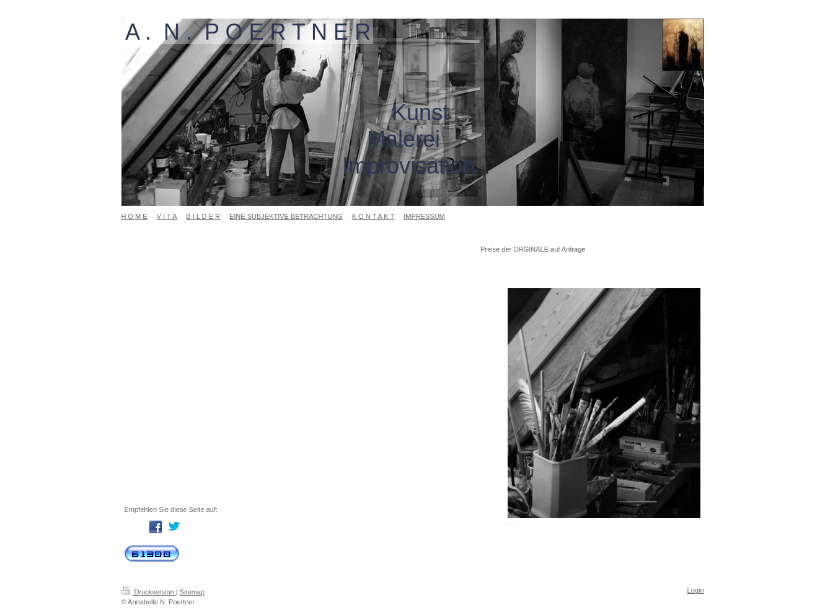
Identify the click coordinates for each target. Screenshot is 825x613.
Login (695, 590)
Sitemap (192, 592)
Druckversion (148, 592)
